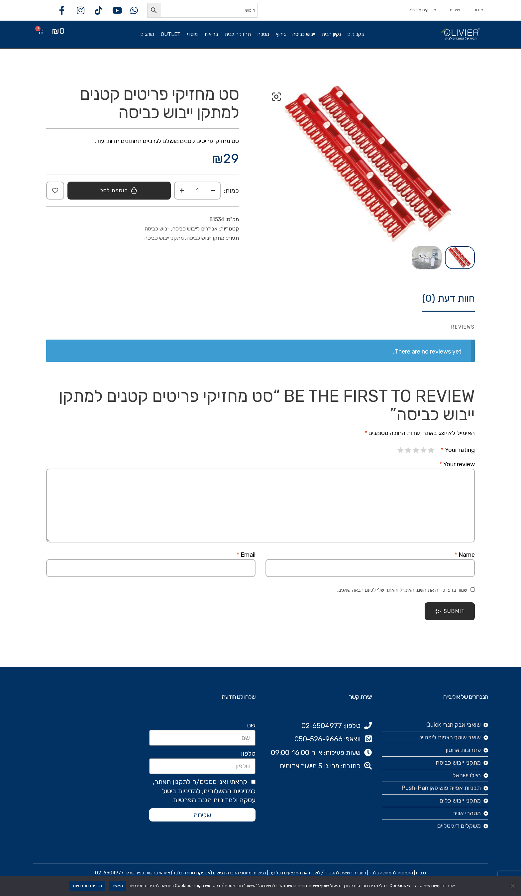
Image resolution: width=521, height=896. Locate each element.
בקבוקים (356, 34)
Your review (457, 464)
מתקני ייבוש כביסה (164, 238)
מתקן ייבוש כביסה (205, 238)
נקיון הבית (331, 34)
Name (465, 554)
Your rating (458, 450)
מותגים (147, 34)
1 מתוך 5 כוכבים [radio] (431, 450)
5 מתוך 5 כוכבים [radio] (401, 450)
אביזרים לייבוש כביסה (194, 228)
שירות (455, 9)
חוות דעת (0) (448, 298)
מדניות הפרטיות (87, 885)
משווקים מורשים (422, 9)
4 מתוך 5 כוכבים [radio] (408, 450)
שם (251, 725)
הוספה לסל (114, 190)
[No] (512, 885)
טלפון (248, 753)
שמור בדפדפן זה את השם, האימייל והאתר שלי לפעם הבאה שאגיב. (402, 590)
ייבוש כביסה (303, 34)
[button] (276, 97)
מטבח (263, 34)
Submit (450, 611)
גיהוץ (281, 34)
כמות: (231, 191)
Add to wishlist (55, 191)
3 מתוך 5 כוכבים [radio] (416, 450)
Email (246, 554)
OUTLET (170, 34)
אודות (478, 9)
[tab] (448, 302)
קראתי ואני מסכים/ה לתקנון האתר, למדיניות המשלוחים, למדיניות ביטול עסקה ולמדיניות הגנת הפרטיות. (204, 791)
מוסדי (192, 34)
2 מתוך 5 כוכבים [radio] (424, 450)
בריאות (211, 34)
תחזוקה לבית (238, 34)
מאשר (117, 885)
